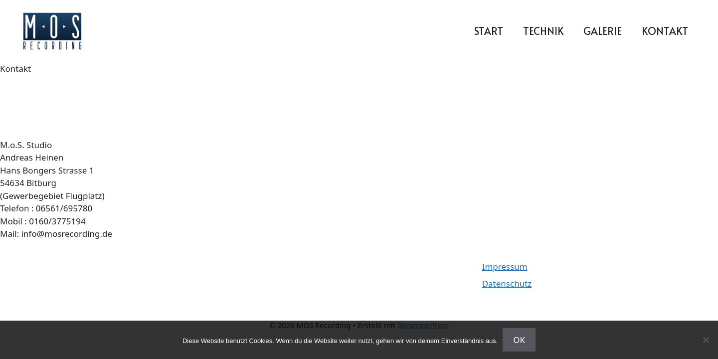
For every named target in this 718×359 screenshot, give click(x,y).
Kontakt (665, 31)
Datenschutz (507, 283)
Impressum (505, 266)
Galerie (602, 31)
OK (519, 340)
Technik (543, 31)
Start (488, 31)
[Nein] (706, 340)
